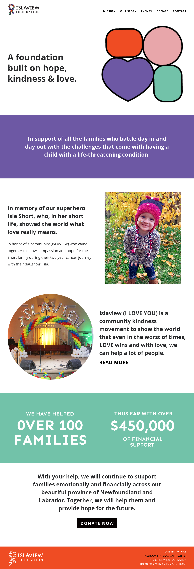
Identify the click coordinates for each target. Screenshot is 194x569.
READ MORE (114, 362)
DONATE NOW (97, 523)
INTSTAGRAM (166, 555)
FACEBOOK (150, 555)
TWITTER (181, 555)
